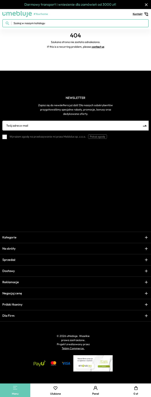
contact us (98, 46)
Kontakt (141, 14)
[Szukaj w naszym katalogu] (75, 23)
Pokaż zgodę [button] (97, 136)
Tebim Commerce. (73, 348)
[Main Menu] (15, 387)
